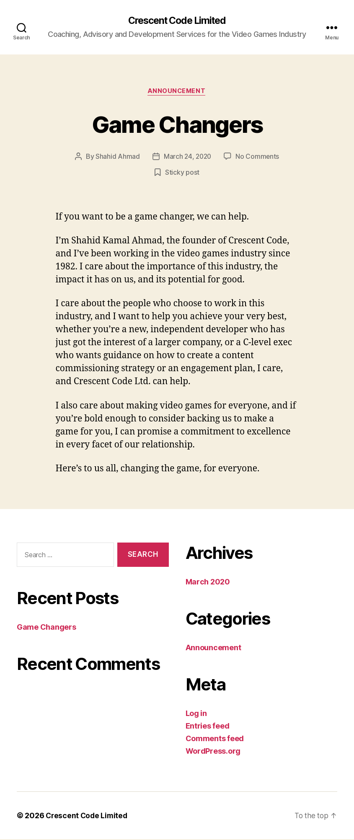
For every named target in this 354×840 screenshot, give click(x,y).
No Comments (258, 157)
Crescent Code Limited (176, 21)
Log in (196, 714)
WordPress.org (213, 751)
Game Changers (176, 124)
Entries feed (208, 726)
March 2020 (208, 582)
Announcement (177, 92)
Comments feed (215, 739)
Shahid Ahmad (116, 157)
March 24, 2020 (187, 157)
